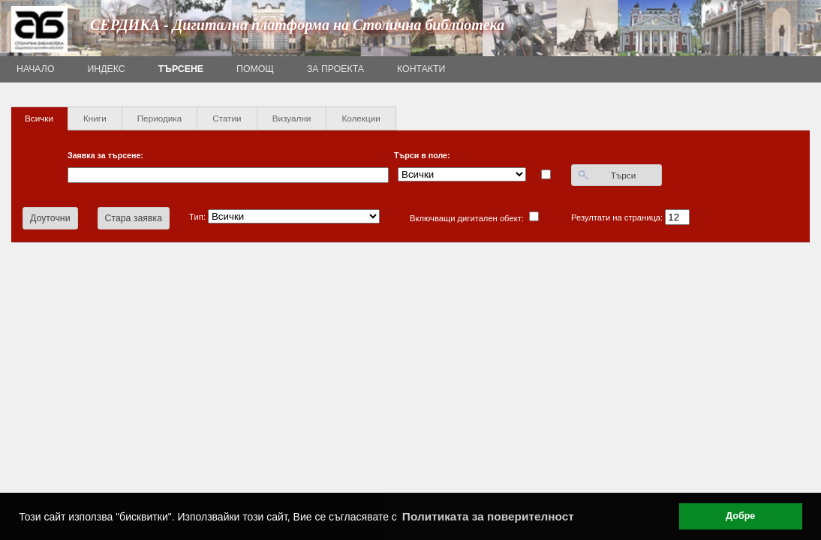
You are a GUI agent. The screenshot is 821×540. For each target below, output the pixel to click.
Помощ (255, 69)
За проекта (335, 69)
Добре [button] (740, 516)
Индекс (106, 69)
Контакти (421, 69)
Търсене (180, 69)
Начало (36, 69)
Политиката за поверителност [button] (488, 516)
